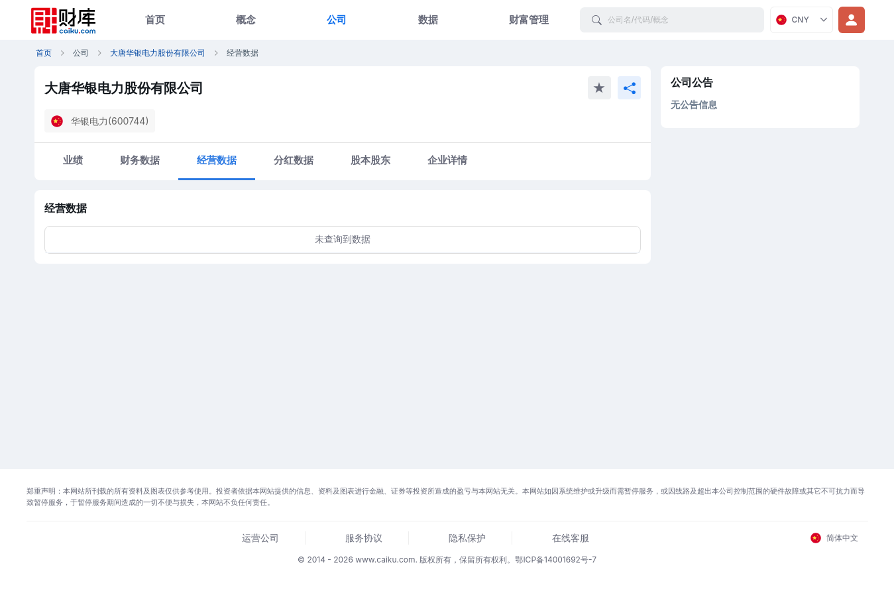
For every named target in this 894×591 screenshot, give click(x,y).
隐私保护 (467, 537)
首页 (155, 19)
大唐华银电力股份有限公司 (157, 53)
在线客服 (570, 537)
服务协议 (363, 537)
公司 (337, 19)
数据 (428, 19)
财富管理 (529, 19)
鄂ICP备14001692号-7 (555, 559)
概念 (246, 19)
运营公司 (260, 537)
